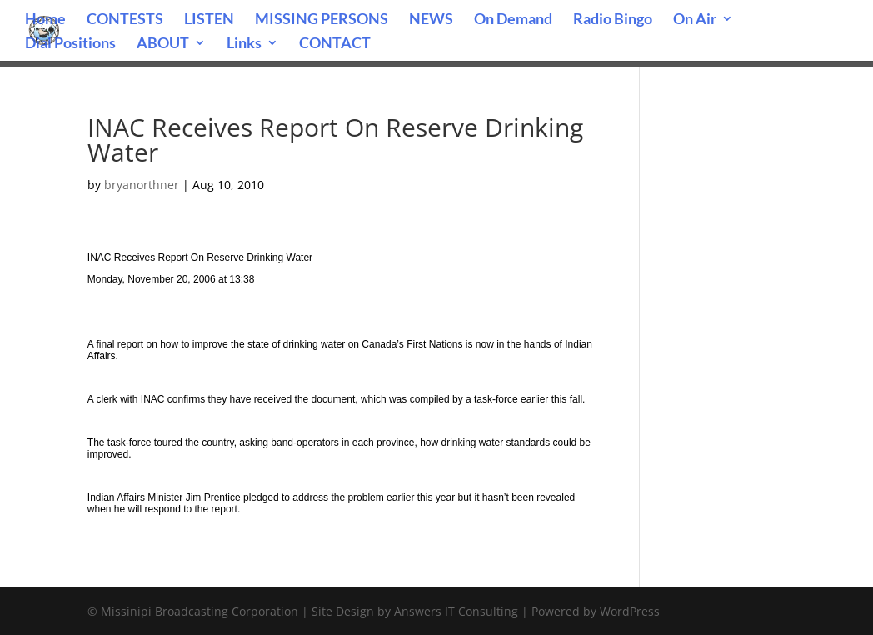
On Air (694, 20)
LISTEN (209, 20)
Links (244, 44)
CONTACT (335, 44)
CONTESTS (125, 20)
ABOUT (163, 44)
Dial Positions (70, 44)
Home (45, 20)
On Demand (513, 20)
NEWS (431, 20)
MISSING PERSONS (321, 20)
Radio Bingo (612, 20)
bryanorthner (141, 184)
